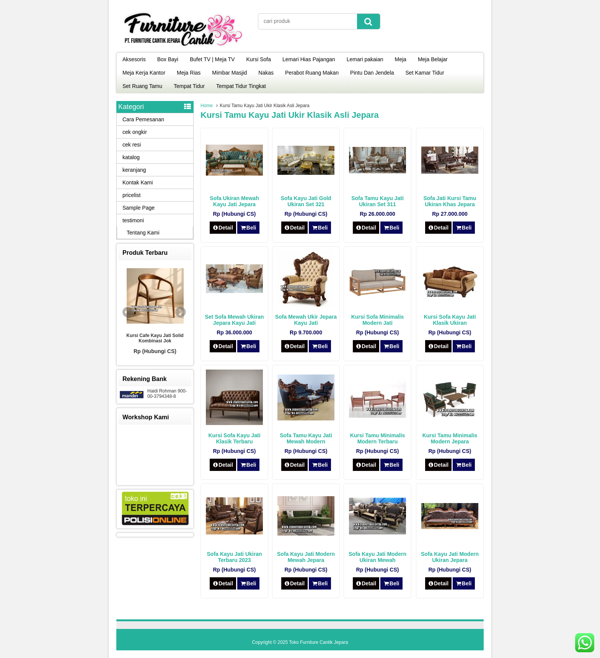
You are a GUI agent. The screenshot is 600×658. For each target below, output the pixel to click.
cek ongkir (134, 132)
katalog (131, 157)
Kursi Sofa (258, 59)
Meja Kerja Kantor (143, 73)
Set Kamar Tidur (425, 73)
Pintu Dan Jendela (372, 73)
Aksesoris (134, 59)
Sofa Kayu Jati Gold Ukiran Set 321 (305, 201)
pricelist (131, 195)
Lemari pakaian (365, 59)
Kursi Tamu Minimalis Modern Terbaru (377, 438)
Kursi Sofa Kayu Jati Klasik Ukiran (450, 320)
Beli (248, 228)
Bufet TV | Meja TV (212, 59)
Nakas (266, 73)
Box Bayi (167, 59)
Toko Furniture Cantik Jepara (318, 642)
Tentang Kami (143, 233)
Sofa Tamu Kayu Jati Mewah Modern (306, 438)
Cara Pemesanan (143, 119)
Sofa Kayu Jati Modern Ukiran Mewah (377, 557)
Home (207, 105)
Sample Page (138, 208)
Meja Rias (189, 73)
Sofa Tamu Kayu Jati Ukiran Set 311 (377, 201)
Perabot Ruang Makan (312, 73)
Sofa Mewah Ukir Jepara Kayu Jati (306, 320)
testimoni (133, 220)
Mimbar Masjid (229, 73)
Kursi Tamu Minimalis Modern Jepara (450, 438)
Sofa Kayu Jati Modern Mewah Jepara (306, 557)
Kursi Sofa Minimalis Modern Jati (377, 320)
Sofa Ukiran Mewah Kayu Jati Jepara (234, 201)
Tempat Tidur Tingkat (241, 86)
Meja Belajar (433, 59)
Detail (223, 228)
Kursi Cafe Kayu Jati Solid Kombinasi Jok (154, 338)
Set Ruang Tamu (142, 86)
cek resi (131, 145)
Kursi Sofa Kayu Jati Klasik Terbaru (234, 438)
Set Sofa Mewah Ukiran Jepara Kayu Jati (234, 320)
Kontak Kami (137, 182)
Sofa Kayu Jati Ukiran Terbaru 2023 (234, 557)
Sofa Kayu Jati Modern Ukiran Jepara (450, 557)
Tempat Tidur (189, 86)
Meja (400, 59)
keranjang (134, 170)
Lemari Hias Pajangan (308, 59)
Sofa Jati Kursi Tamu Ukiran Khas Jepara (449, 201)
